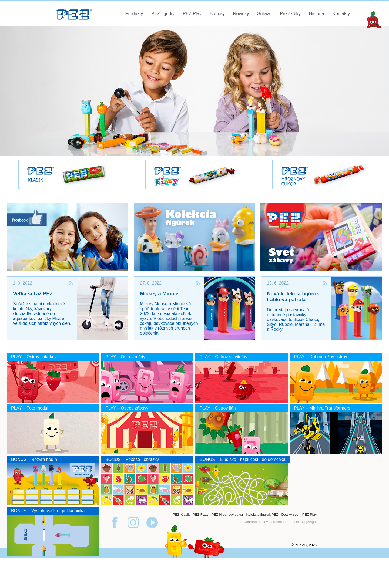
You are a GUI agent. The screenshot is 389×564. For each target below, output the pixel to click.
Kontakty (341, 13)
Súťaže (264, 13)
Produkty (134, 13)
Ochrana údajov (255, 522)
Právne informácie (285, 522)
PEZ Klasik (181, 514)
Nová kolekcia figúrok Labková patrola (293, 296)
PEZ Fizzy (200, 514)
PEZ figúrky (163, 13)
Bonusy (217, 13)
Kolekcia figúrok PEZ (262, 514)
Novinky (241, 13)
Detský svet (290, 514)
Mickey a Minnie (159, 293)
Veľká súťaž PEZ (33, 293)
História (316, 13)
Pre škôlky (290, 13)
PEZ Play (192, 13)
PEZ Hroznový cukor (227, 514)
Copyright (309, 522)
